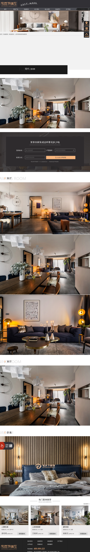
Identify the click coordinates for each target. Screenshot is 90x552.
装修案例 (5, 34)
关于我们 (60, 541)
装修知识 (40, 544)
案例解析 (50, 544)
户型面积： (50, 150)
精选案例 (11, 34)
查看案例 (22, 533)
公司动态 (30, 544)
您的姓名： (20, 150)
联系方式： (20, 157)
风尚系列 (30, 541)
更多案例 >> (87, 504)
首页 (1, 34)
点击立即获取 (60, 157)
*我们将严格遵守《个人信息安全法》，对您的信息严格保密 (45, 161)
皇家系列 (40, 541)
